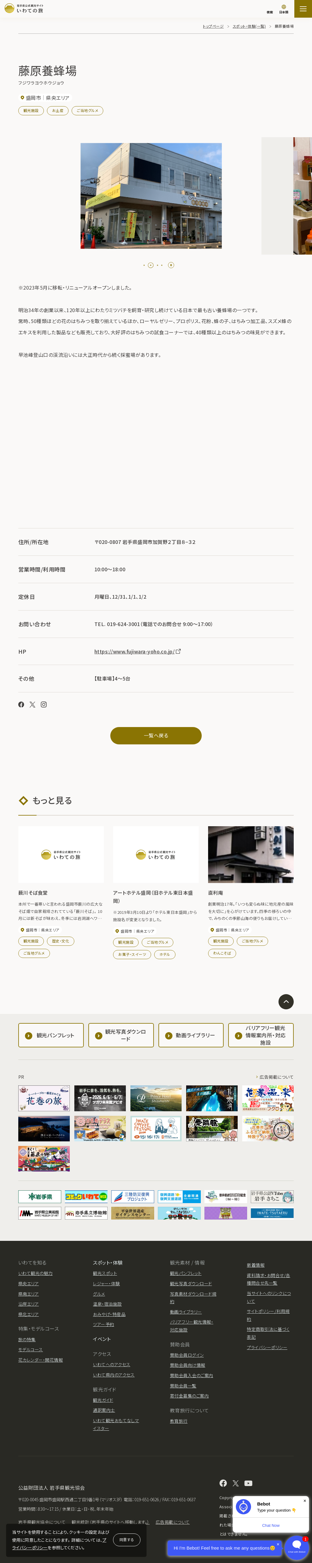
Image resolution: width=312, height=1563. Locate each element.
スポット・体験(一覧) (249, 26)
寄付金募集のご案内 (189, 1396)
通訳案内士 (104, 1410)
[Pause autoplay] (171, 265)
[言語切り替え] (283, 10)
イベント (102, 1338)
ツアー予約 (103, 1324)
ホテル (164, 954)
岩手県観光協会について (42, 1522)
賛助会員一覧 (183, 1386)
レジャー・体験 (106, 1283)
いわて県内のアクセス (114, 1375)
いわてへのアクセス (111, 1364)
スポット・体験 (107, 1262)
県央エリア (28, 1283)
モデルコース (30, 1349)
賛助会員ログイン (187, 1355)
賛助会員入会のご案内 (191, 1375)
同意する (126, 1539)
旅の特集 (27, 1339)
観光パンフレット (186, 1273)
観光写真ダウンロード (191, 1283)
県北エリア (28, 1314)
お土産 (57, 110)
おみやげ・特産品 (109, 1314)
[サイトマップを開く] (303, 9)
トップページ (213, 26)
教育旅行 (179, 1421)
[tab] (147, 265)
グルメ (99, 1294)
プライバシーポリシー (267, 1347)
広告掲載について (277, 1077)
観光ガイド (103, 1400)
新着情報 (255, 1265)
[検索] (269, 9)
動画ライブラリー (186, 1312)
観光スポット (105, 1273)
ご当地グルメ (87, 110)
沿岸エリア (28, 1304)
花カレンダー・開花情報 (40, 1360)
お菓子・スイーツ (132, 954)
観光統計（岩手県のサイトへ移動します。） (111, 1522)
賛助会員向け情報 (187, 1365)
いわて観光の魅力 (35, 1273)
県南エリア (28, 1294)
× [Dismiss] (304, 1500)
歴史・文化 (60, 940)
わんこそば (222, 953)
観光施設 (31, 110)
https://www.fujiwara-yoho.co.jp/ (138, 651)
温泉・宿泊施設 (107, 1304)
